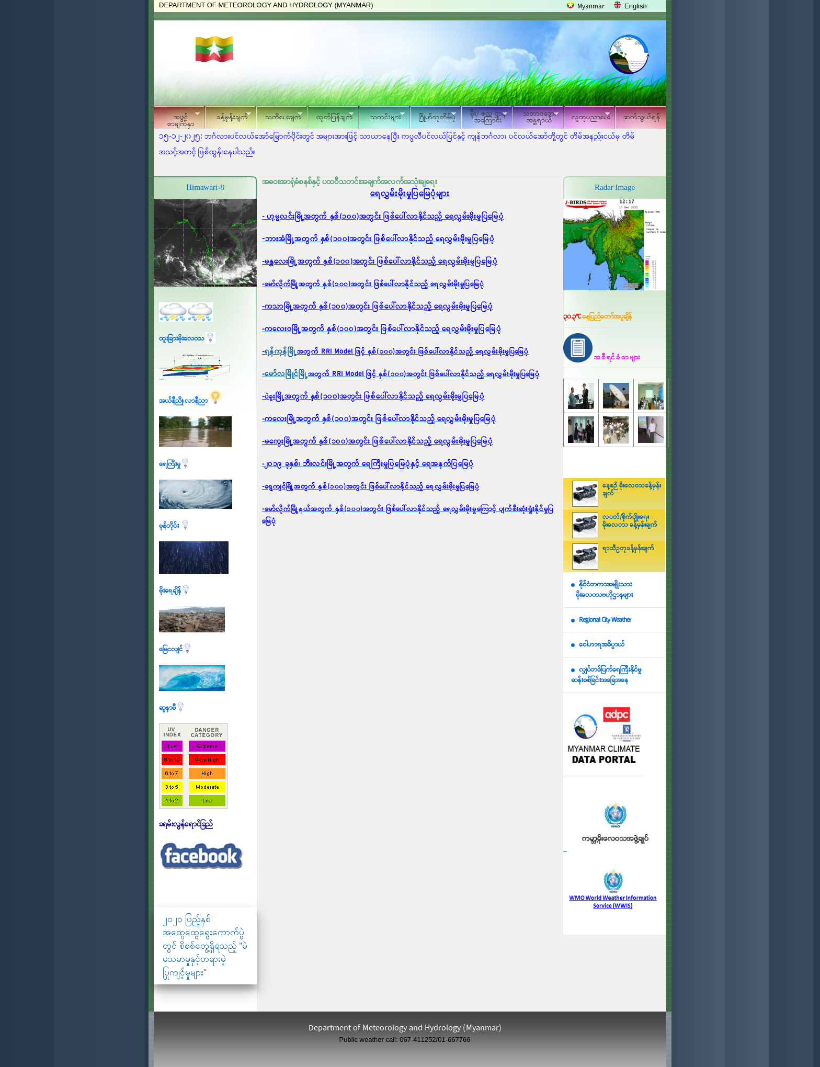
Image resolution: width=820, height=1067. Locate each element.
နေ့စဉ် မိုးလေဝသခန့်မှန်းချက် (631, 490)
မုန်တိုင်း (174, 525)
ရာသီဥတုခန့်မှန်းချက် (628, 548)
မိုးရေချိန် (175, 590)
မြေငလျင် (175, 649)
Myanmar (591, 6)
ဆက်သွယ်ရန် (641, 117)
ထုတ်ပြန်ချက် (331, 116)
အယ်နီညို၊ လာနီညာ (191, 400)
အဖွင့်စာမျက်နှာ (177, 119)
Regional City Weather (605, 620)
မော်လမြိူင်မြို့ (286, 374)
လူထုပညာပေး (587, 116)
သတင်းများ (382, 116)
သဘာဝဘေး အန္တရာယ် (535, 117)
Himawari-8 (205, 187)
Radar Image (615, 187)
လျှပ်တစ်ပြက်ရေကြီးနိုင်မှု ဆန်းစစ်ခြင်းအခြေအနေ (606, 675)
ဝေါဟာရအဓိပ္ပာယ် (601, 644)
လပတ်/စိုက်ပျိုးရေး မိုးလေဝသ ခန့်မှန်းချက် (629, 521)
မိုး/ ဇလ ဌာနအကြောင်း (484, 117)
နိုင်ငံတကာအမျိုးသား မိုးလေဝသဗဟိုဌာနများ (602, 590)
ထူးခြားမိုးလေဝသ (187, 338)
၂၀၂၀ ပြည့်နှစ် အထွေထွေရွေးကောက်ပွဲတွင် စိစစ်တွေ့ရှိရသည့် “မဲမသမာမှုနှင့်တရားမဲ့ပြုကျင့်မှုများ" (205, 946)
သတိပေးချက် (279, 116)
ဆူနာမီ (172, 707)
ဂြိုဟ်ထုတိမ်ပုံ (433, 116)
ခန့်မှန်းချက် (228, 116)
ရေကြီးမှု (174, 464)
